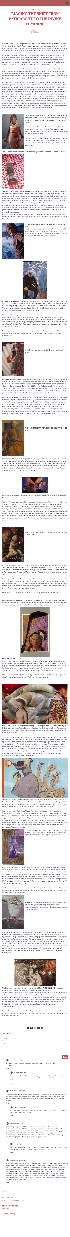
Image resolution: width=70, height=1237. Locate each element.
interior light (5, 1208)
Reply (7, 1068)
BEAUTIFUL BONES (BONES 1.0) (12, 1200)
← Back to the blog (8, 1214)
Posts (37, 32)
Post (65, 1057)
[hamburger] (67, 3)
